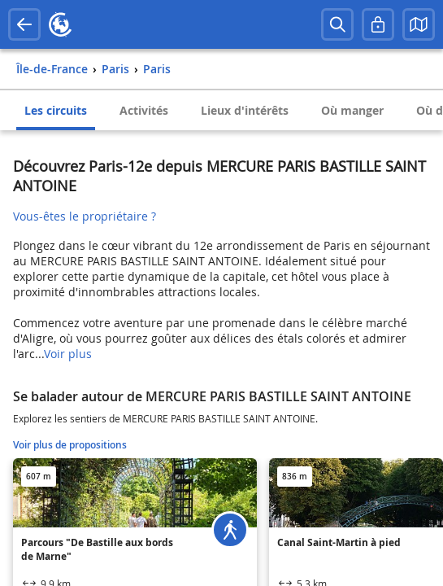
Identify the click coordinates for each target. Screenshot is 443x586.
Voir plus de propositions (70, 445)
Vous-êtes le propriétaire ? (84, 216)
